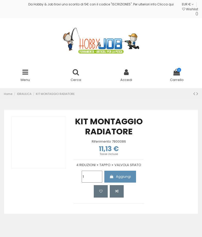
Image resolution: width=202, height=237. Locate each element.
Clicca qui (165, 4)
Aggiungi (120, 176)
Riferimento (101, 141)
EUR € (188, 4)
